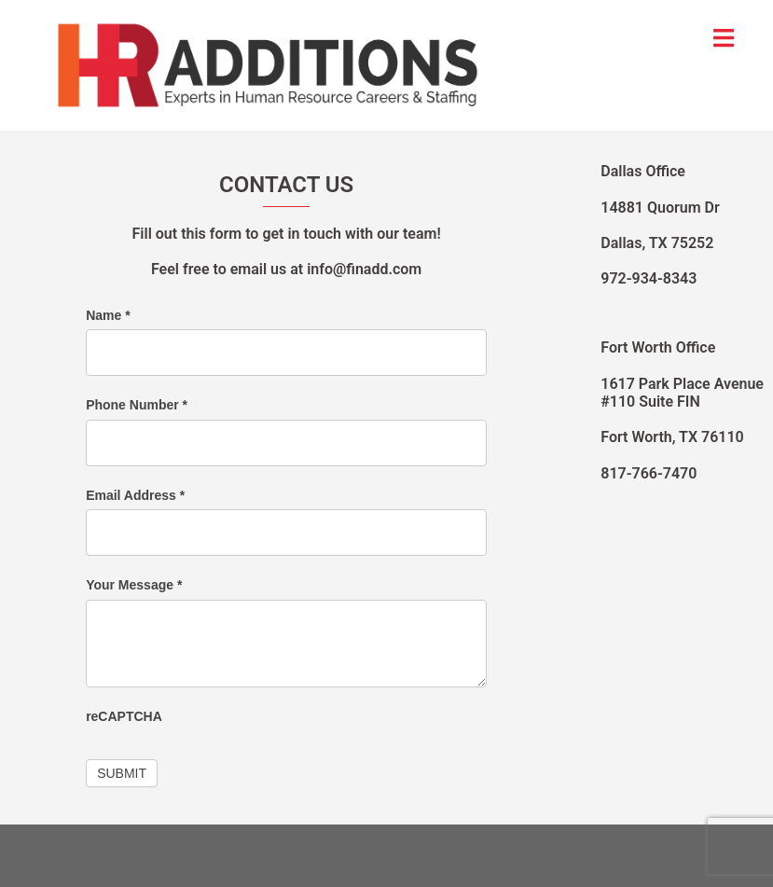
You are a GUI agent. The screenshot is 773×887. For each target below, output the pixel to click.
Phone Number (136, 404)
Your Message (134, 584)
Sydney (356, 855)
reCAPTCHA (124, 716)
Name (108, 315)
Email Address (135, 495)
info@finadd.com (364, 269)
